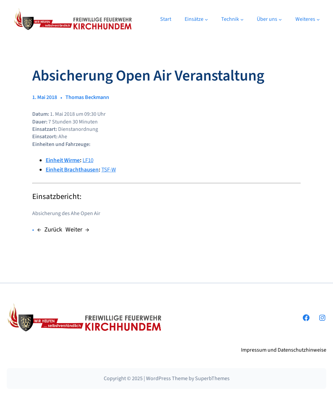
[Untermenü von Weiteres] (318, 19)
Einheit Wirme (63, 160)
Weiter (73, 229)
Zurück (53, 229)
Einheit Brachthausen (72, 170)
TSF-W (108, 170)
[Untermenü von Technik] (242, 19)
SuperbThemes (212, 378)
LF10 (88, 160)
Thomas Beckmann (87, 97)
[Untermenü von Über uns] (280, 19)
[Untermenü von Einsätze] (206, 19)
